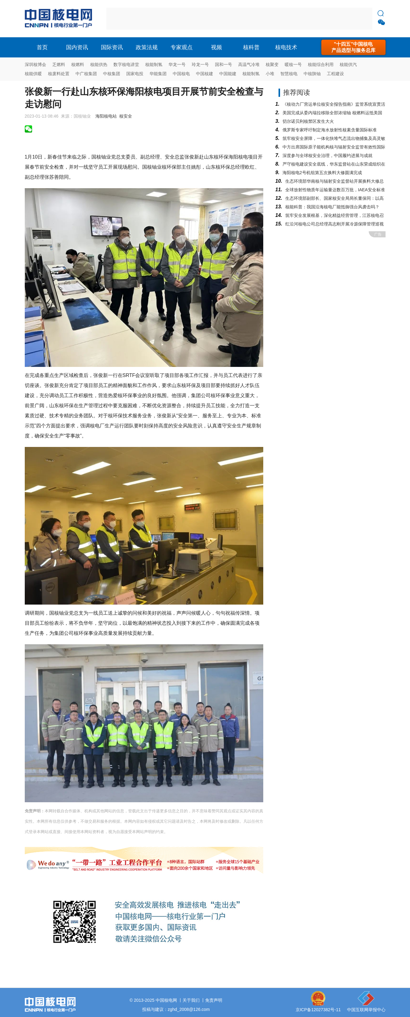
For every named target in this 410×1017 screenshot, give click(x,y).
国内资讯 (77, 47)
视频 (216, 47)
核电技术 (286, 47)
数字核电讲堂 (126, 64)
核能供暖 (33, 73)
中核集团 (111, 73)
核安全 (125, 116)
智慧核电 (288, 73)
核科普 (251, 47)
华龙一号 (177, 64)
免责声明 (213, 1000)
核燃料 (77, 64)
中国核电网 (166, 1000)
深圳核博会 (35, 64)
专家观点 (182, 47)
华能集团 (158, 73)
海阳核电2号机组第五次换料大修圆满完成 (322, 172)
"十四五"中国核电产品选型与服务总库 (353, 47)
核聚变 (272, 64)
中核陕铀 (312, 73)
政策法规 (147, 47)
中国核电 (181, 73)
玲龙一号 (200, 64)
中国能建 (227, 73)
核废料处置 (58, 73)
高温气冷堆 (249, 64)
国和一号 (223, 64)
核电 (60, 18)
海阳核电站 (106, 116)
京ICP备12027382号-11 (318, 1009)
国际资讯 (112, 47)
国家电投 (134, 73)
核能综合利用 (321, 64)
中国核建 (204, 73)
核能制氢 (153, 64)
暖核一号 (293, 64)
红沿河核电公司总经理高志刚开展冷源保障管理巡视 (334, 223)
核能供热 (98, 64)
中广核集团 (86, 73)
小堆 (270, 73)
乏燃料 (58, 64)
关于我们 (191, 1000)
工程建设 (335, 73)
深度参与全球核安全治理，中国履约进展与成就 (327, 155)
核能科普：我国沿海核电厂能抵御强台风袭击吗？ (332, 206)
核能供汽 (348, 64)
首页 (42, 47)
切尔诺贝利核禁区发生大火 (308, 121)
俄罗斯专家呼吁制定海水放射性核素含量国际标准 (330, 129)
